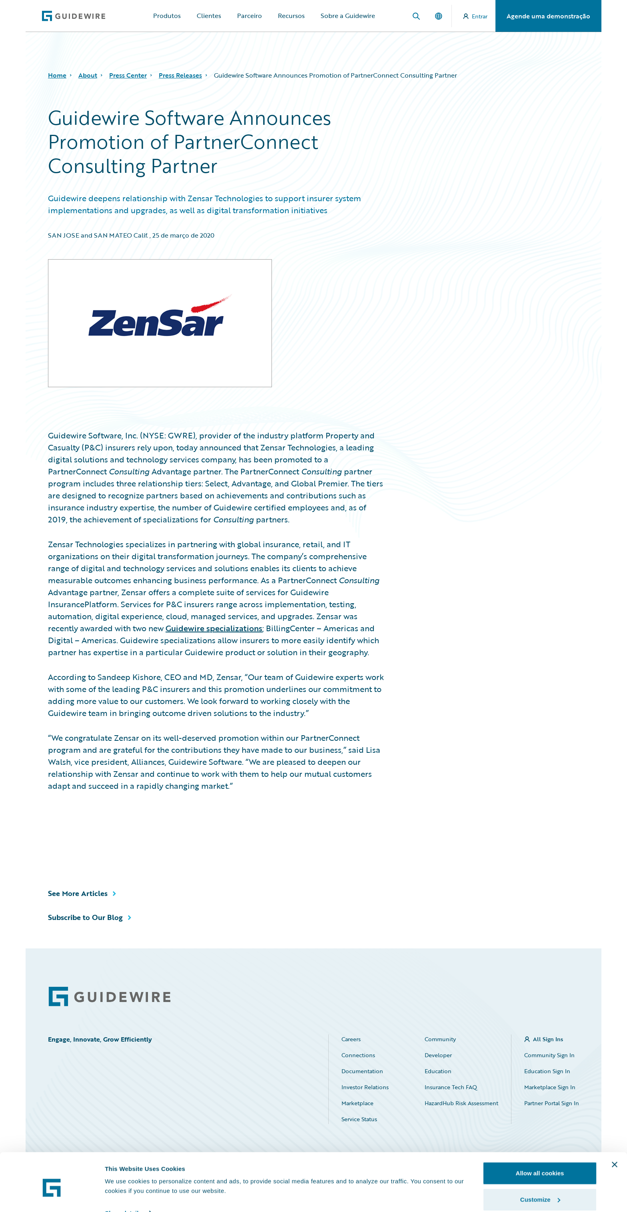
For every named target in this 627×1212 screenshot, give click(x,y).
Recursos (291, 15)
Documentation (362, 1071)
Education (438, 1071)
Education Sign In (547, 1071)
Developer (438, 1055)
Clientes (209, 15)
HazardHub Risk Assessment (461, 1103)
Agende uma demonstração (548, 16)
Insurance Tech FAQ (451, 1087)
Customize (540, 1164)
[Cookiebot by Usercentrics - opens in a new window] (52, 1196)
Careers (351, 1039)
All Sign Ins (548, 1039)
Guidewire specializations (214, 628)
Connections (358, 1055)
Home (57, 75)
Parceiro (249, 15)
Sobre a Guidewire (348, 15)
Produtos (167, 15)
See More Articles (78, 893)
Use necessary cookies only (540, 1190)
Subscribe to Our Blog (85, 917)
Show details (123, 1177)
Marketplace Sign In (549, 1087)
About (87, 75)
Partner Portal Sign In (551, 1103)
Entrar (475, 16)
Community (440, 1039)
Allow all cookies (540, 1138)
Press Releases (180, 75)
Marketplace (357, 1103)
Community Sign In (549, 1055)
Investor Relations (365, 1087)
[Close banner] (614, 1129)
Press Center (128, 75)
